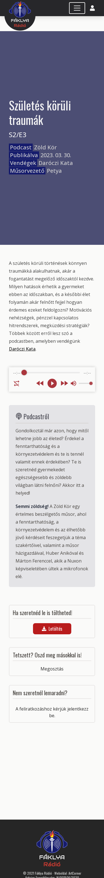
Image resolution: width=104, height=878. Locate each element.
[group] (52, 379)
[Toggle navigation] (77, 8)
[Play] (52, 383)
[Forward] (64, 383)
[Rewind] (40, 383)
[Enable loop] (16, 383)
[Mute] (73, 383)
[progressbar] (52, 373)
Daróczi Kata (22, 349)
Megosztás (52, 669)
